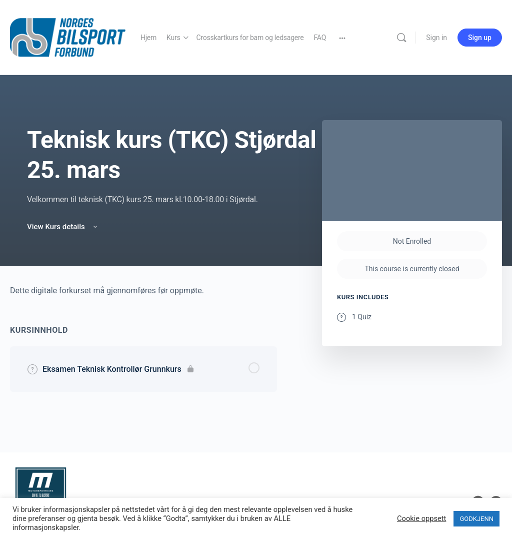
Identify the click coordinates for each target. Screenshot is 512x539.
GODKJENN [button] (477, 518)
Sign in (436, 38)
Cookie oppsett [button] (421, 518)
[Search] (402, 38)
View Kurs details (63, 226)
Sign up (480, 38)
